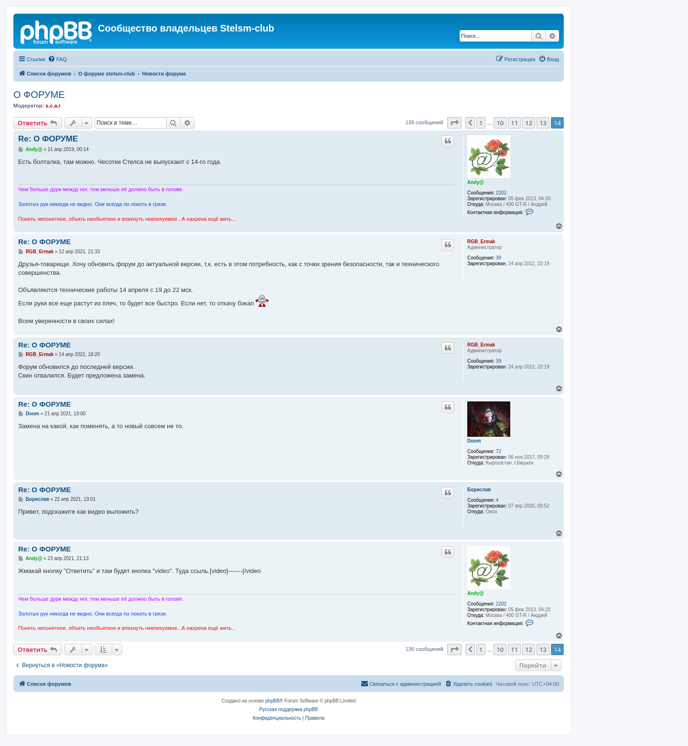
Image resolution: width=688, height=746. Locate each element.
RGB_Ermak (481, 241)
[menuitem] (57, 59)
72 (498, 451)
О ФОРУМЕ (38, 94)
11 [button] (514, 123)
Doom (474, 440)
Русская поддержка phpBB (288, 709)
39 (498, 257)
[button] (454, 123)
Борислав (479, 489)
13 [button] (543, 123)
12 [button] (528, 123)
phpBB (272, 700)
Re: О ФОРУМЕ (48, 138)
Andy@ (475, 182)
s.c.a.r (53, 105)
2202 (501, 192)
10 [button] (500, 123)
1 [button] (481, 123)
